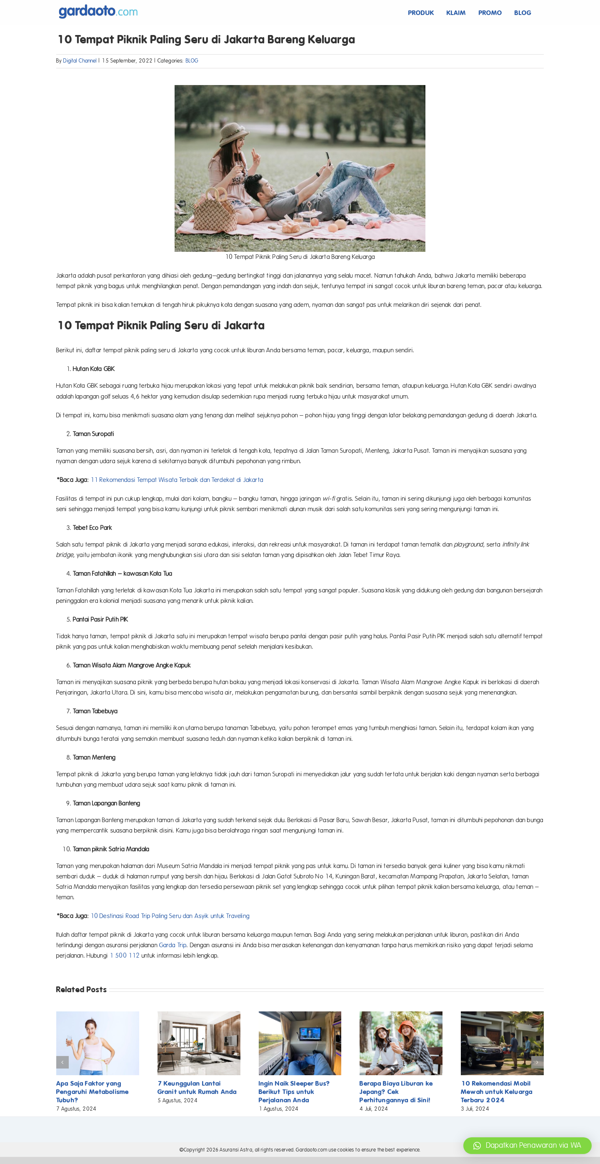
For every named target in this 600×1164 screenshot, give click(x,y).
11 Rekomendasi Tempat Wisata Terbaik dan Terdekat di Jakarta (176, 480)
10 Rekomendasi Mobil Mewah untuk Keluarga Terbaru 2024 (496, 1091)
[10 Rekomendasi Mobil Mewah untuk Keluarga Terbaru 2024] (502, 1015)
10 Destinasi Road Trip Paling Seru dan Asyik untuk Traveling (170, 916)
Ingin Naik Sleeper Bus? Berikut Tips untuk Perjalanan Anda (294, 1091)
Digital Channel (80, 61)
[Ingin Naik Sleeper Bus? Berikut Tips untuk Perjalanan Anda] (300, 1015)
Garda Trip (173, 945)
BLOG (192, 61)
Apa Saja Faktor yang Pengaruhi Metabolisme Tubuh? (92, 1091)
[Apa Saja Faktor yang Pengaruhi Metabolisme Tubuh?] (97, 1015)
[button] (527, 1145)
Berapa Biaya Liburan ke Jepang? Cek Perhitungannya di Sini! (396, 1091)
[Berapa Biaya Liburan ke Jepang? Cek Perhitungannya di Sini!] (401, 1015)
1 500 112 (125, 955)
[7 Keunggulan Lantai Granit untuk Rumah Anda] (199, 1015)
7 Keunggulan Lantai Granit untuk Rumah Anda (197, 1087)
